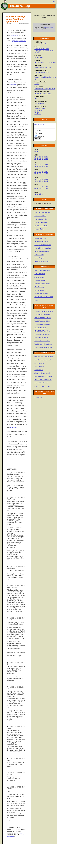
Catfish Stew (38, 42)
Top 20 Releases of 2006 (42, 314)
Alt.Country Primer (40, 328)
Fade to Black (38, 57)
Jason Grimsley (39, 366)
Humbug (37, 60)
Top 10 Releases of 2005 (42, 321)
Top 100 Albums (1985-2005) (43, 311)
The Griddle (38, 75)
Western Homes (39, 108)
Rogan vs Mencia (40, 280)
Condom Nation (39, 229)
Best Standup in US (40, 290)
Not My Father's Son (40, 219)
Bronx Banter (38, 97)
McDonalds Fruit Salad (41, 261)
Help (54, 1)
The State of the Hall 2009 (42, 93)
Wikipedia (14, 35)
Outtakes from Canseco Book (43, 356)
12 (35, 157)
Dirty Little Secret (39, 274)
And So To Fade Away (41, 44)
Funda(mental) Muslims (41, 251)
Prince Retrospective (41, 337)
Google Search (39, 124)
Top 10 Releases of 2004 (42, 324)
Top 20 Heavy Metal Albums (43, 344)
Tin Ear (36, 112)
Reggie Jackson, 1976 (41, 72)
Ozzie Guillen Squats (41, 383)
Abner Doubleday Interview (43, 373)
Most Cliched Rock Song (42, 331)
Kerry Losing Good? (40, 238)
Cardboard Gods (40, 70)
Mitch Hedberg (39, 287)
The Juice (37, 65)
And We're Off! (39, 103)
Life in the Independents (42, 270)
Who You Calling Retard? (42, 212)
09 (42, 157)
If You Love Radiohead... (42, 334)
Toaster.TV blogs (40, 106)
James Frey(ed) (39, 258)
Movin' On (37, 98)
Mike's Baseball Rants (41, 92)
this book (13, 85)
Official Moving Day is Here (43, 67)
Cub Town (37, 55)
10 (40, 157)
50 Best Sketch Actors (41, 293)
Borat (36, 300)
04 (40, 159)
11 (37, 157)
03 (42, 159)
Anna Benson (38, 370)
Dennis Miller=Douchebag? (43, 248)
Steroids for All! (39, 363)
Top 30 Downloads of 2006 (42, 318)
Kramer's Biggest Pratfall (42, 284)
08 (45, 157)
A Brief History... (39, 277)
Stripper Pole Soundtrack (42, 341)
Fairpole (37, 47)
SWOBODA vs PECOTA (42, 386)
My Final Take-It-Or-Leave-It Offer (45, 62)
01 (37, 151)
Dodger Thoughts (40, 82)
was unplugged (48, 27)
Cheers (36, 84)
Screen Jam (38, 110)
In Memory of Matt (40, 216)
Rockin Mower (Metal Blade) (43, 347)
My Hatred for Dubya (41, 241)
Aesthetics (37, 114)
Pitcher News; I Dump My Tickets (44, 89)
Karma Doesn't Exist (40, 222)
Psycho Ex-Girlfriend (40, 226)
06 (35, 159)
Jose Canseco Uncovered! (42, 360)
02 (35, 151)
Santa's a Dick (38, 255)
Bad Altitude (38, 87)
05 (37, 159)
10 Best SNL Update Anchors (43, 297)
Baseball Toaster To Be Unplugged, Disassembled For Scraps (44, 50)
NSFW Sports (38, 397)
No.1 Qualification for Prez (42, 245)
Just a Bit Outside (40, 101)
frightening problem (19, 41)
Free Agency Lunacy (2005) (43, 380)
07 (47, 157)
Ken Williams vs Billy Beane (43, 376)
